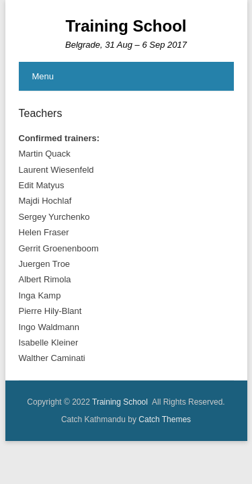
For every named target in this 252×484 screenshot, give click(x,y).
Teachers (40, 113)
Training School (125, 26)
